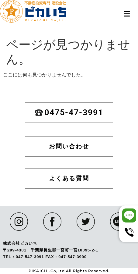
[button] (126, 14)
